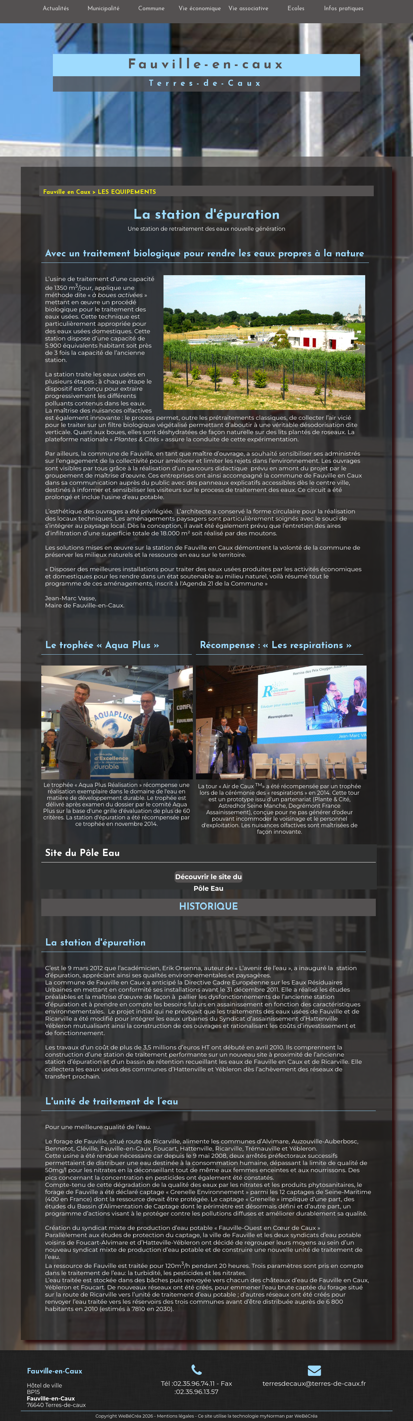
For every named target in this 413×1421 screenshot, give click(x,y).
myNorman (272, 1416)
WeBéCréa (129, 1416)
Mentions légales (175, 1416)
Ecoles (295, 9)
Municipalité (103, 9)
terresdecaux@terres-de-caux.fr (314, 1383)
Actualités (56, 9)
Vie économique (200, 9)
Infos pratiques (344, 9)
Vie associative (248, 9)
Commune (151, 9)
